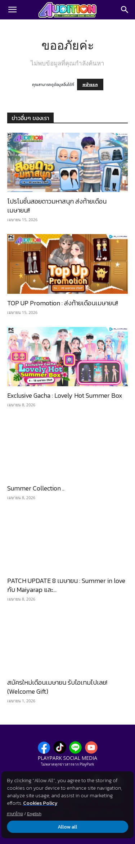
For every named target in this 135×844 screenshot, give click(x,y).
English (34, 814)
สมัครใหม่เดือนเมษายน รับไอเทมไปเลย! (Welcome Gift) (57, 687)
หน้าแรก (90, 84)
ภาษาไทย (15, 814)
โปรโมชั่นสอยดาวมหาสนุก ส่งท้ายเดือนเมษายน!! (57, 205)
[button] (12, 9)
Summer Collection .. (35, 488)
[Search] (125, 9)
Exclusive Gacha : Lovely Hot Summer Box (64, 395)
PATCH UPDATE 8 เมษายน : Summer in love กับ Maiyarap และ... (66, 585)
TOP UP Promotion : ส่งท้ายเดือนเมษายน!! (62, 303)
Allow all (67, 827)
